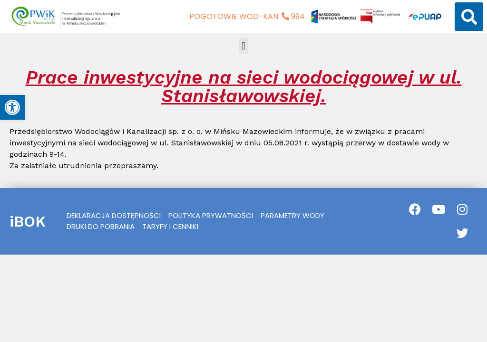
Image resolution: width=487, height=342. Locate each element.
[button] (469, 16)
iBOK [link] (28, 221)
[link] (12, 107)
